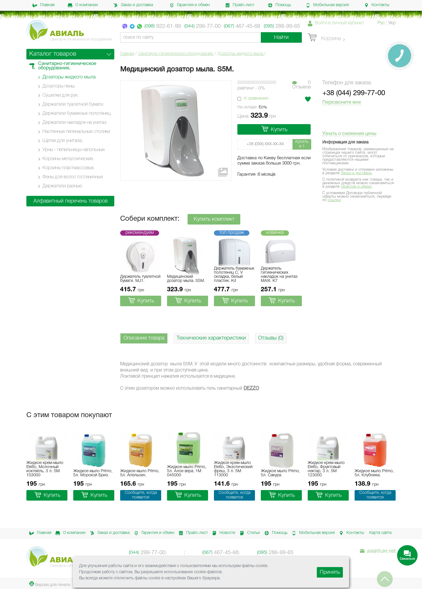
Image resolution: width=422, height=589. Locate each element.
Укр (392, 23)
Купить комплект (214, 219)
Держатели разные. (62, 186)
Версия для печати (49, 584)
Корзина (324, 37)
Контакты (376, 5)
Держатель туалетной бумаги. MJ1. (140, 279)
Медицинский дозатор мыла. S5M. (186, 279)
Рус (381, 23)
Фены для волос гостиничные (72, 177)
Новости (223, 533)
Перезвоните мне (341, 102)
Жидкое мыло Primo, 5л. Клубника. (374, 473)
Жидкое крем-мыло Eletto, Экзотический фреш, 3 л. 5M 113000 (233, 469)
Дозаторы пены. (59, 86)
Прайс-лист (239, 5)
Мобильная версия (327, 5)
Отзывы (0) (270, 338)
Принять (330, 572)
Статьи (248, 533)
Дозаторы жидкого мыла (240, 54)
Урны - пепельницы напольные (73, 150)
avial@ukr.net (378, 551)
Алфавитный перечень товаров (70, 201)
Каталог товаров (52, 54)
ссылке (334, 200)
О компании (83, 5)
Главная (44, 5)
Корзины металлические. (68, 159)
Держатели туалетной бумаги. (73, 104)
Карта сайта (380, 533)
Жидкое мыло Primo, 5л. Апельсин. (139, 473)
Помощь (279, 5)
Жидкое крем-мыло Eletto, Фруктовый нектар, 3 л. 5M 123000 (326, 469)
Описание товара (143, 338)
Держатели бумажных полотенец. (77, 114)
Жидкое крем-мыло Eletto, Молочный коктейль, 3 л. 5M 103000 (44, 469)
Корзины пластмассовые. (68, 168)
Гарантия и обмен (189, 5)
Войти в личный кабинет (339, 23)
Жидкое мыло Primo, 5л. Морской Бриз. (93, 473)
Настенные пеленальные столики (76, 132)
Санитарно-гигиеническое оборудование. (176, 54)
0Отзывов (301, 85)
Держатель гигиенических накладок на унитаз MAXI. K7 (279, 275)
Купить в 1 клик (301, 145)
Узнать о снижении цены (349, 134)
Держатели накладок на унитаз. (75, 123)
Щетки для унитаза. (62, 141)
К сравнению (256, 98)
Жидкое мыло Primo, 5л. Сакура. (280, 473)
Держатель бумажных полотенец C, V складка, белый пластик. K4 (234, 275)
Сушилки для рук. (60, 95)
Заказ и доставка (133, 5)
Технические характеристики (211, 338)
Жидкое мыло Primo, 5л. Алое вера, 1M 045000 (186, 471)
